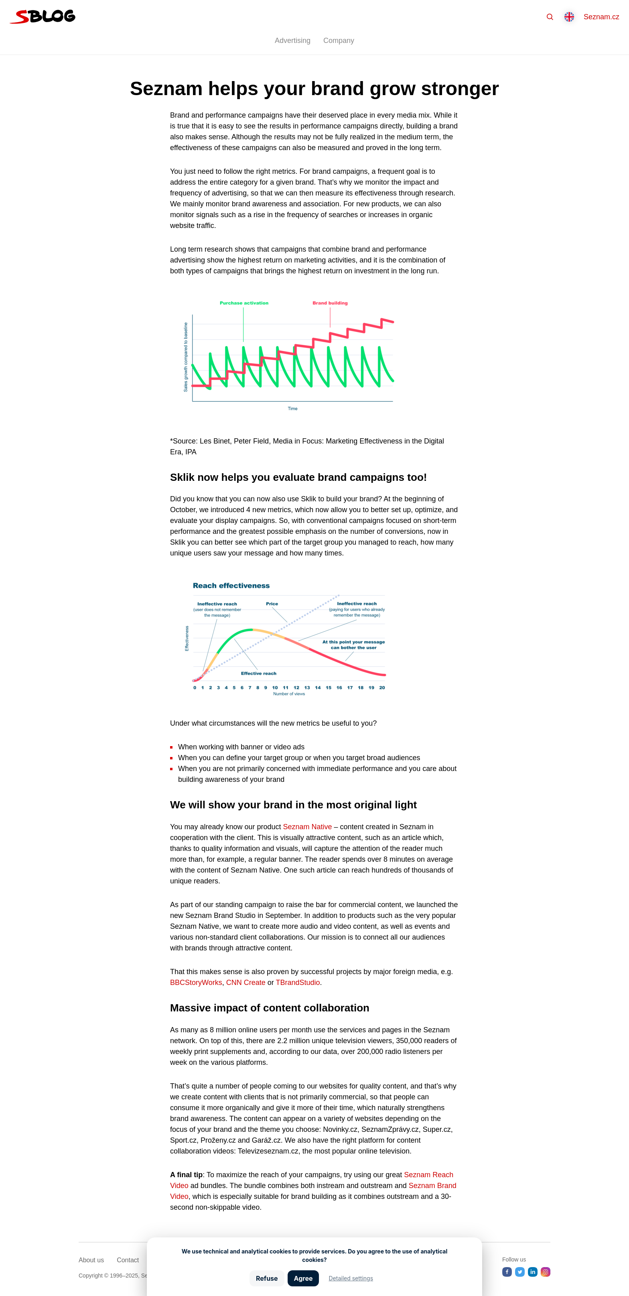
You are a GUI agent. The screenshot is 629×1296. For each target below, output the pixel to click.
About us (91, 1260)
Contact (128, 1260)
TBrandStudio (298, 983)
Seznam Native (307, 827)
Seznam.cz (601, 17)
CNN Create (246, 983)
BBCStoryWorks (196, 983)
